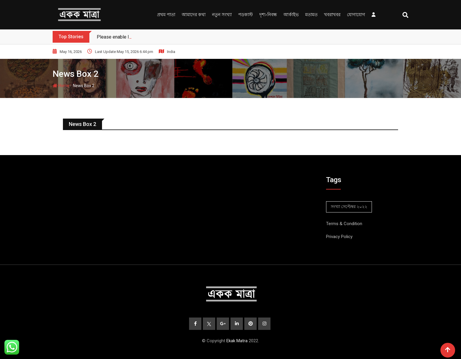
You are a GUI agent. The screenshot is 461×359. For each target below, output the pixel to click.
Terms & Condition (344, 223)
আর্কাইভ (291, 14)
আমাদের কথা (194, 14)
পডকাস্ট (245, 14)
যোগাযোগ (356, 14)
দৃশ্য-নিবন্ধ (268, 14)
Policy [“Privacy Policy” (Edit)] (346, 236)
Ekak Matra (237, 340)
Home (61, 85)
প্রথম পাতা (166, 14)
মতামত (311, 14)
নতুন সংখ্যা (222, 14)
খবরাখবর (332, 14)
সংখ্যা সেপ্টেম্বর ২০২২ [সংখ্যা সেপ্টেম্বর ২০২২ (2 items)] (349, 206)
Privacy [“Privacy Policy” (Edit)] (333, 236)
